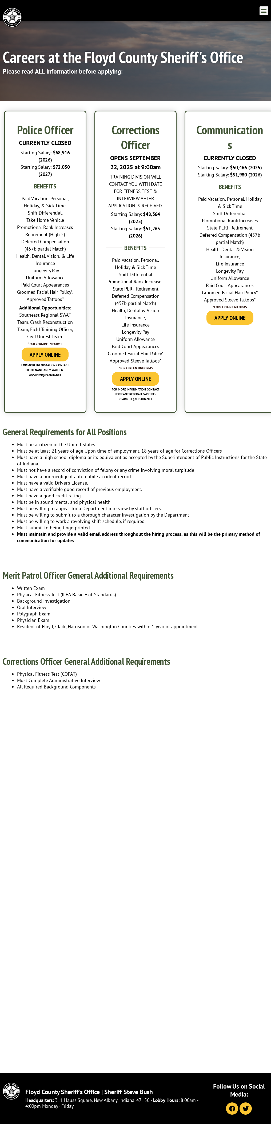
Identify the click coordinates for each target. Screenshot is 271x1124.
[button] (264, 10)
